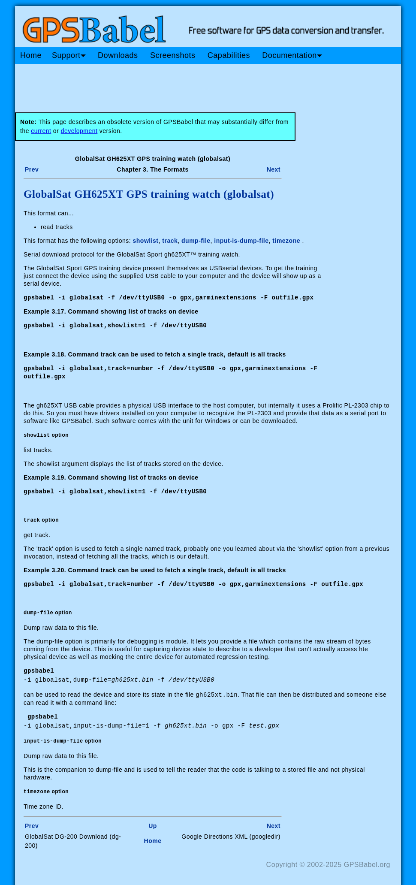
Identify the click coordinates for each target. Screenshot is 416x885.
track (170, 240)
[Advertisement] (178, 85)
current (41, 130)
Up (152, 822)
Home (31, 55)
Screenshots (173, 55)
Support (69, 55)
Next (273, 169)
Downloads (118, 55)
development (79, 130)
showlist (146, 240)
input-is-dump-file (241, 240)
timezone (286, 240)
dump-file (196, 240)
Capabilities (229, 55)
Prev (32, 169)
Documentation (292, 55)
